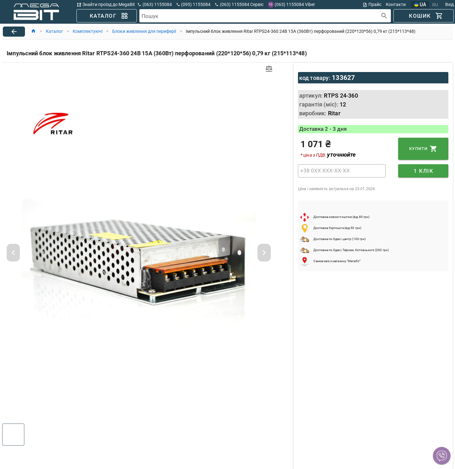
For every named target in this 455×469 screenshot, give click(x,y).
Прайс (371, 4)
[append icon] (384, 16)
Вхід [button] (449, 4)
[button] (442, 456)
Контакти (396, 4)
